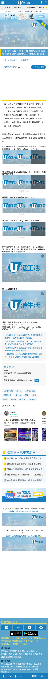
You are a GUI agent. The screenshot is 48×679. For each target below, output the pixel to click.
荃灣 (37, 380)
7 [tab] (23, 19)
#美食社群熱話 (19, 664)
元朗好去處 (6, 641)
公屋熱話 (19, 11)
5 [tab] (28, 16)
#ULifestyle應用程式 (22, 667)
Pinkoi (19, 391)
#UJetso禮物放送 (8, 669)
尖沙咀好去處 (27, 638)
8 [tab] (26, 19)
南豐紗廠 (7, 395)
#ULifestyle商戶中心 (24, 669)
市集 (12, 638)
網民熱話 (4, 651)
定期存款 (37, 11)
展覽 (34, 395)
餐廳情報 (5, 644)
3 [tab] (23, 16)
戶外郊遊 (14, 644)
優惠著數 (17, 7)
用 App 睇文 (39, 67)
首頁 (5, 60)
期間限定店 (30, 391)
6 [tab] (30, 16)
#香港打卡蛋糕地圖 (33, 664)
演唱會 (7, 7)
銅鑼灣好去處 (40, 638)
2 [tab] (21, 16)
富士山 (18, 395)
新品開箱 (24, 60)
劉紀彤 (9, 67)
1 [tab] (19, 16)
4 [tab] (26, 16)
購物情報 (42, 7)
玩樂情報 (30, 7)
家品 (14, 399)
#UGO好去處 (6, 664)
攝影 (6, 399)
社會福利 (23, 644)
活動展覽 (5, 638)
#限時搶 (34, 667)
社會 (36, 641)
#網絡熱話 (5, 672)
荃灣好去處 (8, 391)
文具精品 (32, 399)
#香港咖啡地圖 (7, 667)
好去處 (22, 399)
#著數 (35, 669)
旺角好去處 (28, 641)
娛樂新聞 (28, 11)
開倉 (18, 638)
